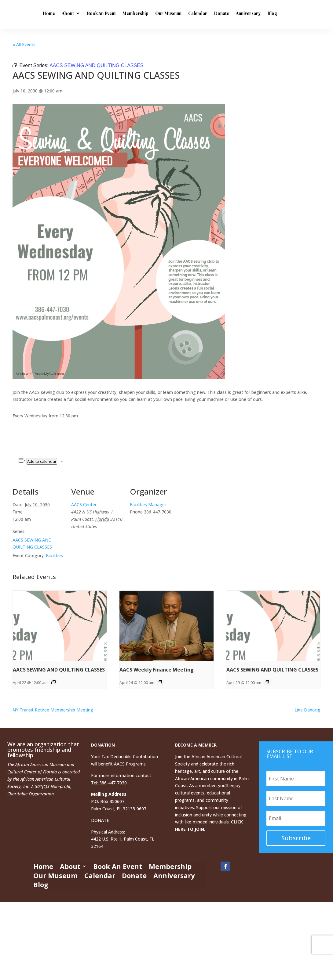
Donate (268, 13)
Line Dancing (307, 710)
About (114, 13)
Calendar (244, 13)
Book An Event (148, 13)
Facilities (54, 555)
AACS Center (84, 504)
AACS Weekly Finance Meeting (156, 669)
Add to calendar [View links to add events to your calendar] (42, 461)
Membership (182, 13)
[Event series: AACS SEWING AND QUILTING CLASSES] (53, 682)
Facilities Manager (148, 504)
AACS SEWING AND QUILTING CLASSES (59, 669)
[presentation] (60, 626)
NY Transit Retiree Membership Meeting (53, 710)
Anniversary (101, 40)
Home (95, 13)
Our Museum (215, 13)
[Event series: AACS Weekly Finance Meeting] (160, 682)
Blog (125, 40)
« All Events (24, 44)
